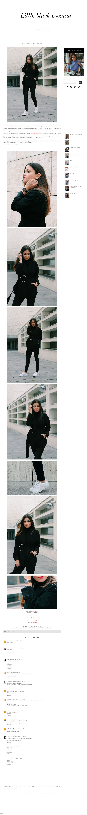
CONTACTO (47, 30)
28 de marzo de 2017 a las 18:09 (18, 728)
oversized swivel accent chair (12, 762)
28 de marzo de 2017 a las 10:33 (19, 681)
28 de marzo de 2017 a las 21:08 (20, 736)
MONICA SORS (9, 699)
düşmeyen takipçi (10, 761)
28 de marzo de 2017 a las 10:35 (16, 689)
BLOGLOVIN (40, 627)
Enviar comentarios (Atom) (13, 788)
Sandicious (9, 710)
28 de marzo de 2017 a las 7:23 (14, 672)
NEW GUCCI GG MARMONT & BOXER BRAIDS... (20, 705)
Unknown (8, 689)
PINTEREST (48, 627)
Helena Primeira (10, 659)
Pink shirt (71, 160)
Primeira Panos (9, 666)
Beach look (72, 173)
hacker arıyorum (10, 749)
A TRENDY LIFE (10, 681)
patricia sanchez (10, 719)
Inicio (33, 786)
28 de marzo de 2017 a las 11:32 (19, 699)
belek (8, 753)
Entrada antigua (57, 786)
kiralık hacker (9, 748)
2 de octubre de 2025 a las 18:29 (16, 758)
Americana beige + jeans (74, 180)
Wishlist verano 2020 (73, 167)
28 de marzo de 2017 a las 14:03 (19, 719)
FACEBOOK (16, 627)
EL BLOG (39, 30)
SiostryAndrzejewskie (10, 652)
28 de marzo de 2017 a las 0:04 (18, 659)
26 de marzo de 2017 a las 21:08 (16, 640)
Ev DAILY (8, 640)
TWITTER (24, 627)
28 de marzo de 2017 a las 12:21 (17, 710)
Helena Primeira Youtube (11, 665)
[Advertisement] (13, 806)
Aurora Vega (9, 728)
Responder (9, 644)
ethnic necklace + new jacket (75, 147)
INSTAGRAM (32, 627)
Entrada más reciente (7, 786)
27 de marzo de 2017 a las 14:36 (21, 647)
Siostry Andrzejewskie (11, 647)
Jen (7, 672)
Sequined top (72, 193)
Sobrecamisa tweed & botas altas (76, 134)
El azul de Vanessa (10, 736)
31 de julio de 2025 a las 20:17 (16, 746)
